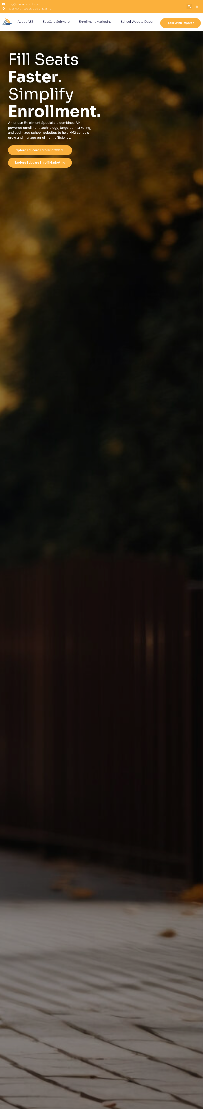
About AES (25, 21)
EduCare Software (56, 21)
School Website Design (137, 21)
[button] (189, 6)
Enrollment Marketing (95, 21)
